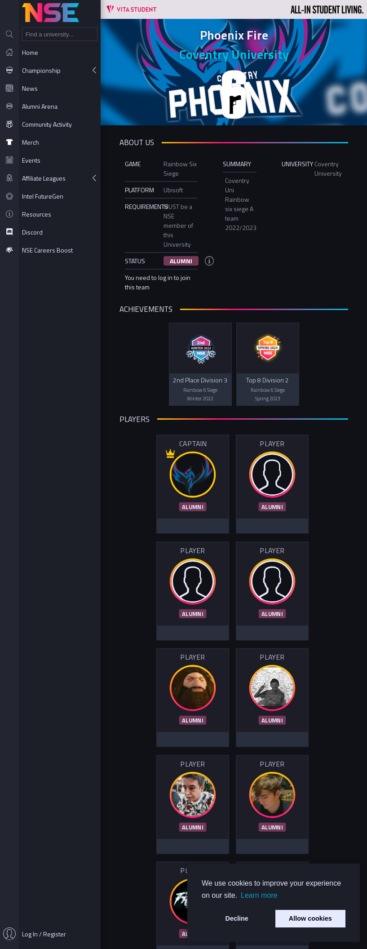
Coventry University (234, 54)
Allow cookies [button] (310, 918)
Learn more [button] (259, 895)
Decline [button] (237, 918)
